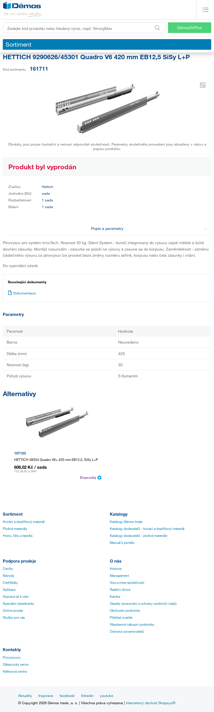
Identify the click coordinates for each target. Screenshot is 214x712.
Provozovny (12, 657)
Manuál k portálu (122, 542)
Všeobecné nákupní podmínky (132, 624)
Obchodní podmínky (125, 610)
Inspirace (45, 695)
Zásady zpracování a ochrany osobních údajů (143, 603)
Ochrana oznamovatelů (127, 631)
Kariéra (115, 596)
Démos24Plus (189, 27)
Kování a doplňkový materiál (24, 521)
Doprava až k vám (16, 596)
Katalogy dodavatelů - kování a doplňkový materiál (147, 528)
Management (119, 575)
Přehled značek (121, 617)
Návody (8, 575)
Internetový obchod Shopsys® (150, 703)
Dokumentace (22, 293)
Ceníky (8, 568)
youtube (106, 695)
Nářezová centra (15, 671)
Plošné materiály (15, 528)
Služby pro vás (14, 617)
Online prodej (13, 610)
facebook (67, 695)
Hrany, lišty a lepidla (17, 535)
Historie (115, 568)
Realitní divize (120, 589)
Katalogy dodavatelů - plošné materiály (138, 535)
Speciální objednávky (18, 603)
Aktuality (25, 695)
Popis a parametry (149, 228)
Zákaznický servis (16, 664)
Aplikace (9, 589)
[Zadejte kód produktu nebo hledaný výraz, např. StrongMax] (84, 28)
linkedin (87, 695)
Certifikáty (10, 582)
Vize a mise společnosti (127, 582)
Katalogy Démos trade (126, 521)
